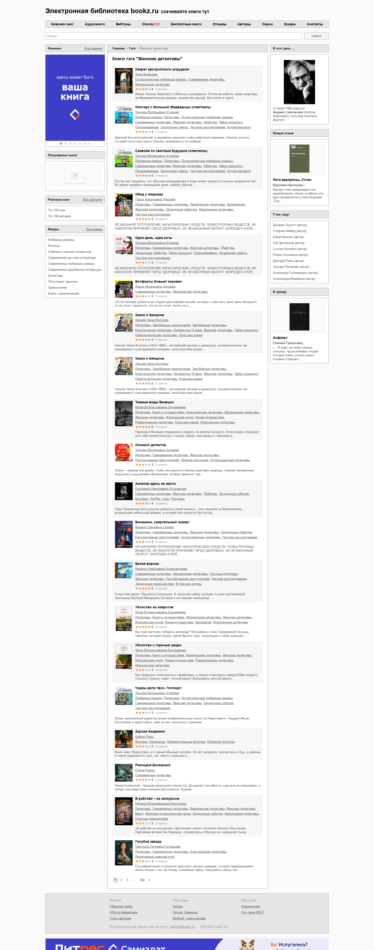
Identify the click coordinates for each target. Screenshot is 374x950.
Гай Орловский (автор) (288, 243)
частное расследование (207, 127)
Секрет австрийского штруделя (162, 69)
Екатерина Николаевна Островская (160, 489)
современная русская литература (72, 257)
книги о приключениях (63, 293)
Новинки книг (62, 24)
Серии (267, 24)
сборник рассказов (194, 460)
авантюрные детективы (216, 209)
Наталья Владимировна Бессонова (160, 803)
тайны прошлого (230, 122)
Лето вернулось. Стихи (292, 180)
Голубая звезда (148, 841)
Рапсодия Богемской (153, 765)
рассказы (178, 499)
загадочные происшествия (154, 584)
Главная (118, 48)
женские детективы (187, 122)
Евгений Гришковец (288, 343)
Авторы (244, 24)
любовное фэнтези (221, 742)
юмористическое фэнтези (186, 742)
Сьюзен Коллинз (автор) (290, 249)
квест (139, 813)
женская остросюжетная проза (168, 813)
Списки (148, 24)
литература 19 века (187, 330)
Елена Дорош (145, 770)
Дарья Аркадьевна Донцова (155, 199)
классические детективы (153, 330)
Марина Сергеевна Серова (154, 527)
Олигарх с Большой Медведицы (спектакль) (173, 107)
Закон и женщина (149, 315)
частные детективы (223, 574)
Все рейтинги (92, 199)
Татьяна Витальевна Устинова (157, 112)
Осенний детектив (150, 445)
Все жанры (94, 229)
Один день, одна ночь (153, 238)
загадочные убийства (181, 209)
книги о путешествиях (168, 412)
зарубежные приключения (171, 325)
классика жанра (191, 335)
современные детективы (206, 79)
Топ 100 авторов (59, 216)
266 (142, 880)
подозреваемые (146, 127)
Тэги (132, 48)
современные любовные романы (71, 263)
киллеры (141, 499)
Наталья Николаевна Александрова (161, 569)
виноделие (203, 622)
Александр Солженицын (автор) (295, 273)
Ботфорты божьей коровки (158, 281)
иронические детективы (152, 84)
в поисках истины (189, 584)
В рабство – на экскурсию (157, 798)
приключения (57, 287)
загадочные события (234, 494)
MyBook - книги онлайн (189, 918)
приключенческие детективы (156, 335)
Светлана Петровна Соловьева (157, 846)
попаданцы (157, 742)
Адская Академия (150, 731)
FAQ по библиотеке (123, 912)
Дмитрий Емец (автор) (288, 261)
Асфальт (280, 338)
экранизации (236, 204)
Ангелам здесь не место (155, 484)
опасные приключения (151, 818)
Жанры (290, 24)
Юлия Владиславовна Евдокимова (160, 407)
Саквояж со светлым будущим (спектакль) (171, 151)
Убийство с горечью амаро (158, 645)
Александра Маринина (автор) (294, 279)
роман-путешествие (209, 417)
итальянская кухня (179, 417)
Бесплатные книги (186, 24)
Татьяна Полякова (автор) (291, 267)
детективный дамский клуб (155, 856)
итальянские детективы (217, 422)
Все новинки (93, 48)
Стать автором (120, 918)
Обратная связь (121, 906)
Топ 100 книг (56, 210)
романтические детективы (154, 422)
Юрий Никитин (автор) (288, 237)
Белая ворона (147, 564)
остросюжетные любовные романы (161, 79)
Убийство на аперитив (154, 607)
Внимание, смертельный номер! (162, 522)
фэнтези (54, 246)
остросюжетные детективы (230, 460)
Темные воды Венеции (154, 402)
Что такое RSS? (252, 912)
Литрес (178, 906)
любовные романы (61, 240)
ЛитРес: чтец (159, 499)
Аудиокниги (95, 24)
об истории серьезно (63, 281)
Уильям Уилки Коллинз (151, 320)
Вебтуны (123, 24)
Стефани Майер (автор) (289, 231)
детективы (55, 275)
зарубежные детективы (209, 325)
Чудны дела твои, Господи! (158, 688)
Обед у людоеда (149, 194)
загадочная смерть (174, 127)
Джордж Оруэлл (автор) (290, 225)
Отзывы (220, 24)
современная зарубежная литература (74, 269)
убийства (210, 122)
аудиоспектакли (239, 127)
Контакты (315, 24)
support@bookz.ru (182, 926)
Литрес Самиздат (185, 912)
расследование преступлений (157, 460)
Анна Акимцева (146, 74)
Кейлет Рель (144, 737)
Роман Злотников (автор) (290, 255)
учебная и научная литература (69, 252)
